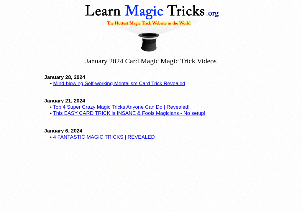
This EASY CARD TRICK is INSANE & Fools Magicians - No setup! (129, 113)
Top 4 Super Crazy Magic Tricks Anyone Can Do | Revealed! (121, 107)
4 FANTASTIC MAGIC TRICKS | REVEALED (104, 137)
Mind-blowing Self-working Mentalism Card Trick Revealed (119, 83)
